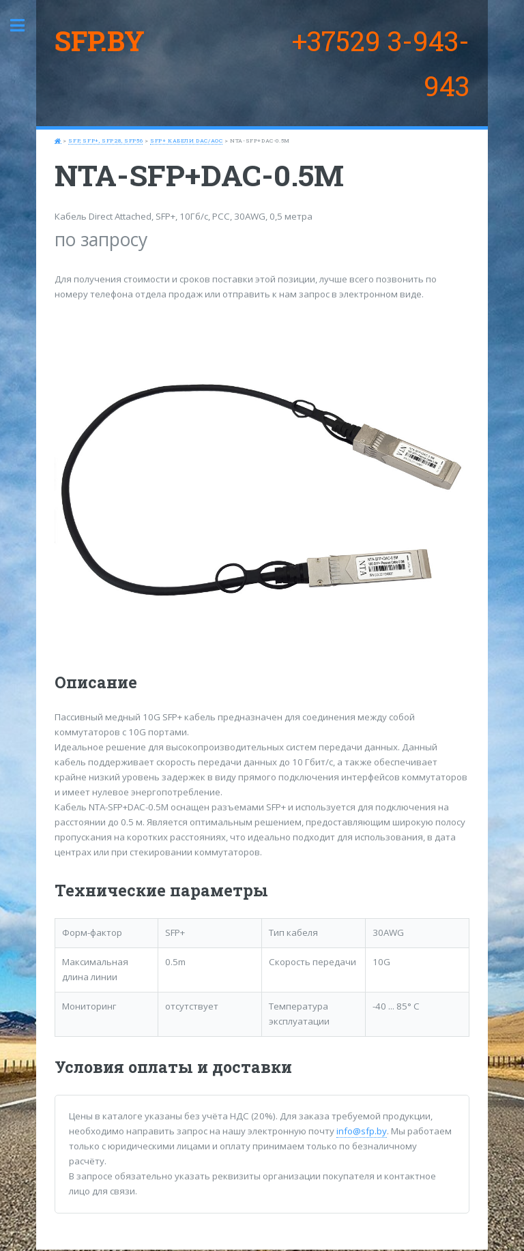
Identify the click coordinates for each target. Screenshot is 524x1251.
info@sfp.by (361, 1131)
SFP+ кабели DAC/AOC (186, 140)
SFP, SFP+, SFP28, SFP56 (105, 140)
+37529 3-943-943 (380, 63)
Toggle (24, 25)
